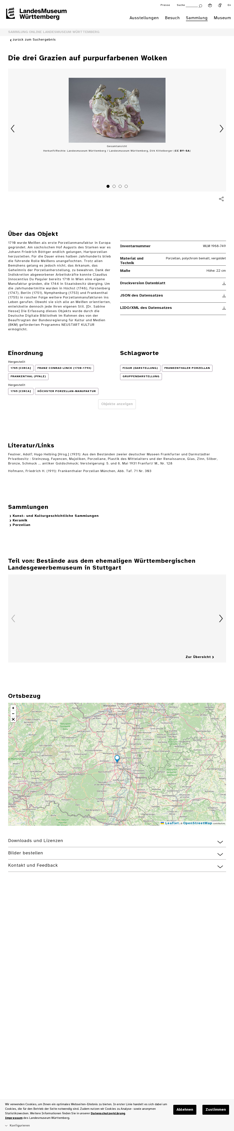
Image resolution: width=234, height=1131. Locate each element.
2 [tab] (115, 187)
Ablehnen (184, 1110)
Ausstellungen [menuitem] (144, 18)
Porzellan (21, 525)
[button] (117, 759)
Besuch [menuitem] (172, 18)
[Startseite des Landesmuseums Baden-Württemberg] (36, 16)
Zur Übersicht (198, 657)
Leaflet (170, 823)
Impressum (14, 1118)
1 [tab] (108, 187)
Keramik (20, 520)
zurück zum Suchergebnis (34, 40)
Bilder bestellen (25, 853)
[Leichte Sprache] (210, 5)
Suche (181, 5)
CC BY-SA (182, 151)
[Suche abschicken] (200, 5)
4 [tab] (127, 187)
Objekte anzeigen (117, 404)
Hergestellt (16, 362)
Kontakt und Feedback (33, 865)
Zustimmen (216, 1110)
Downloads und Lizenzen (35, 840)
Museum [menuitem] (222, 18)
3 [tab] (121, 187)
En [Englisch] (229, 5)
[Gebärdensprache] (220, 5)
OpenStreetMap (197, 823)
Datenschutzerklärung (108, 1113)
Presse (165, 5)
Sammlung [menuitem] (197, 18)
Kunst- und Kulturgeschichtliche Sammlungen (56, 516)
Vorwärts (221, 128)
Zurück (12, 128)
